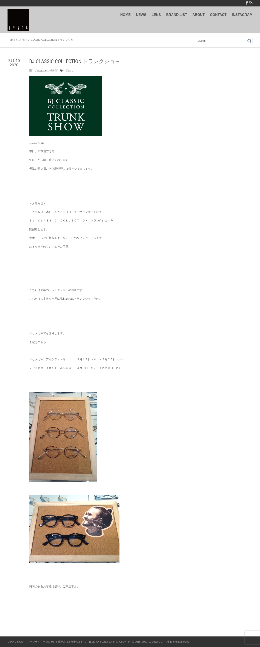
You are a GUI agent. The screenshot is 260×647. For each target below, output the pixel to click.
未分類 (21, 40)
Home (11, 40)
